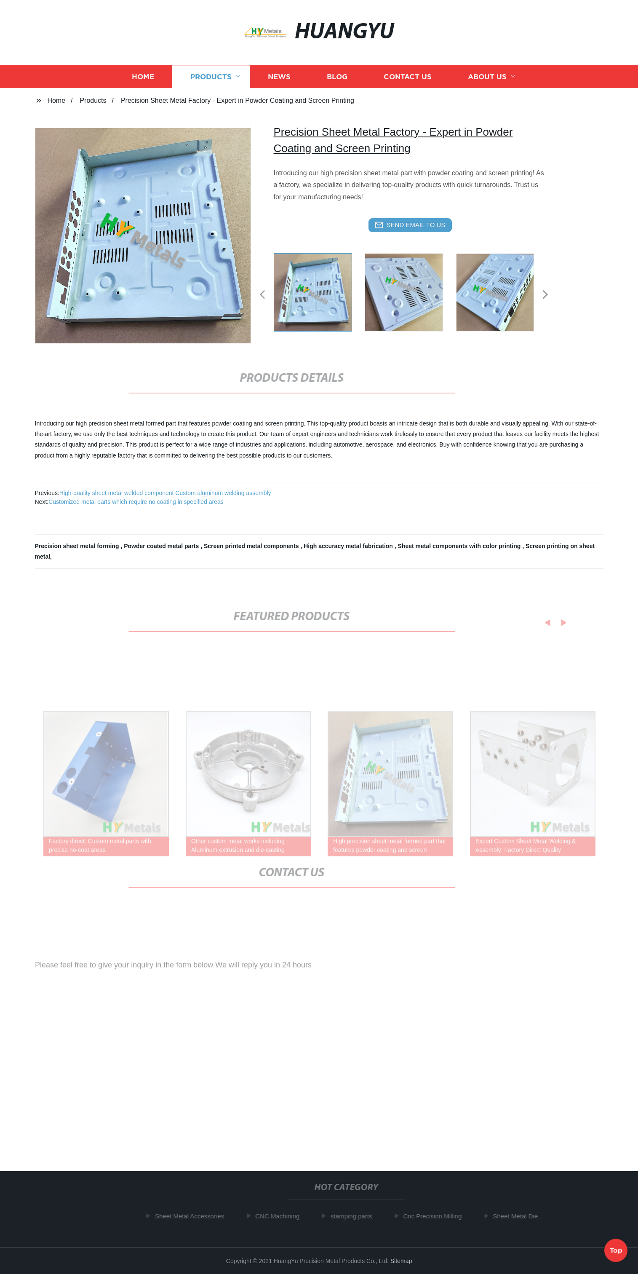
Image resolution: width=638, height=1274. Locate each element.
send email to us (410, 225)
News (279, 80)
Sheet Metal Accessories (191, 1216)
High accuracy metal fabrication (349, 546)
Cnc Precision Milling (435, 1216)
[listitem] (319, 291)
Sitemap (401, 1261)
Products (211, 80)
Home (143, 80)
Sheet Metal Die (517, 1216)
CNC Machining (279, 1216)
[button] (262, 295)
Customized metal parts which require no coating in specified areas (136, 501)
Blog (337, 80)
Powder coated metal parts (162, 546)
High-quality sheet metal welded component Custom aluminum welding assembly (165, 493)
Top (616, 1249)
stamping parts (353, 1216)
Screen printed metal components (252, 546)
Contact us (408, 80)
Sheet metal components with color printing (460, 546)
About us (487, 80)
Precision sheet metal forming (78, 546)
